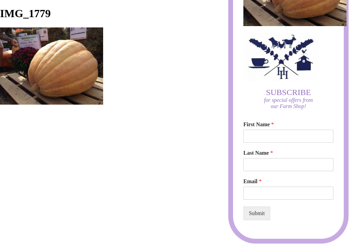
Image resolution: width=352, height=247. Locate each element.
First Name (258, 124)
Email (252, 181)
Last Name (258, 153)
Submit (257, 213)
